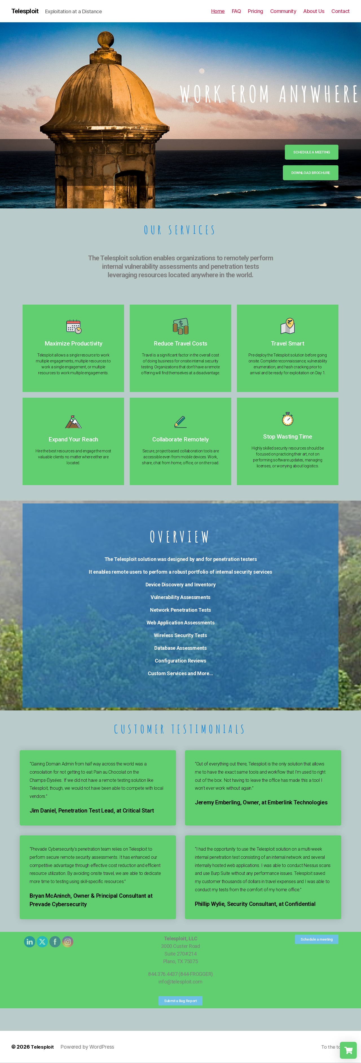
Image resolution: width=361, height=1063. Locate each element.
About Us (313, 11)
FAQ (236, 11)
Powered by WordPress (89, 1047)
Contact (340, 11)
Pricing (255, 11)
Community (283, 11)
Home (218, 11)
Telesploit (26, 11)
